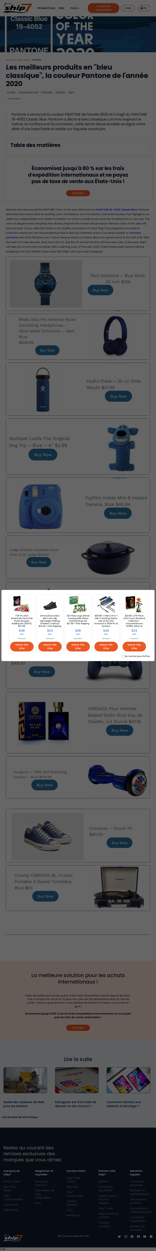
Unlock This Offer (21, 646)
